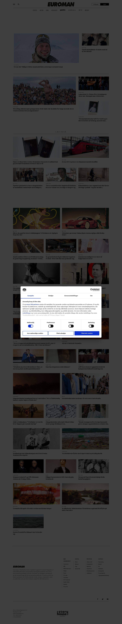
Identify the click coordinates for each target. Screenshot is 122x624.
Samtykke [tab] (30, 295)
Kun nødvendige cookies (35, 333)
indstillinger (27, 313)
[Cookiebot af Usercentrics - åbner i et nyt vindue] (92, 289)
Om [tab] (91, 295)
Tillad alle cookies (87, 333)
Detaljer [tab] (50, 295)
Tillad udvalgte (61, 333)
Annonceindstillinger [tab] (71, 295)
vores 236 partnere (32, 304)
